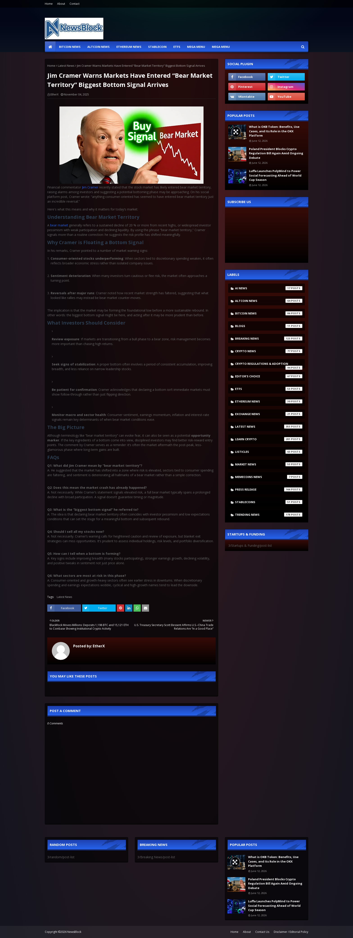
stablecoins (268, 502)
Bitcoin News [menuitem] (70, 47)
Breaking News (268, 338)
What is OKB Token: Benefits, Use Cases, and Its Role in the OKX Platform (274, 131)
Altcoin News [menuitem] (98, 47)
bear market (59, 225)
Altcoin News (268, 301)
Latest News (66, 66)
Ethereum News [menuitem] (128, 47)
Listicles (268, 452)
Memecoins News (268, 477)
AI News (268, 288)
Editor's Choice (268, 376)
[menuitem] (50, 46)
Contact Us (262, 932)
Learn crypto (268, 439)
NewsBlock (74, 932)
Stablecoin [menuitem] (157, 47)
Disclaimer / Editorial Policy (291, 932)
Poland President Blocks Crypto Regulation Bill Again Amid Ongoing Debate (276, 153)
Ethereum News (268, 401)
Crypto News (268, 351)
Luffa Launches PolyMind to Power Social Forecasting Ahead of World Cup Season (275, 175)
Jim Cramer (90, 187)
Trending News (268, 515)
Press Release (268, 489)
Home (49, 4)
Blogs (268, 326)
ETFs (268, 389)
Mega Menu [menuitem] (196, 47)
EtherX (54, 94)
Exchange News (268, 414)
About (61, 4)
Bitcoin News (268, 313)
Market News (268, 464)
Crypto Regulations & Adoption (268, 365)
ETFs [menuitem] (176, 47)
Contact (74, 4)
